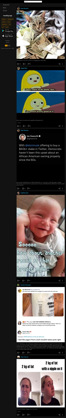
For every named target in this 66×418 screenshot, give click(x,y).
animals (3, 21)
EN (6, 45)
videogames (10, 19)
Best (4, 8)
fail (9, 24)
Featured (6, 5)
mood (7, 27)
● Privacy (8, 40)
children (4, 19)
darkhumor (4, 24)
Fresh (5, 11)
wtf (3, 27)
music (8, 21)
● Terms (7, 42)
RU (9, 45)
